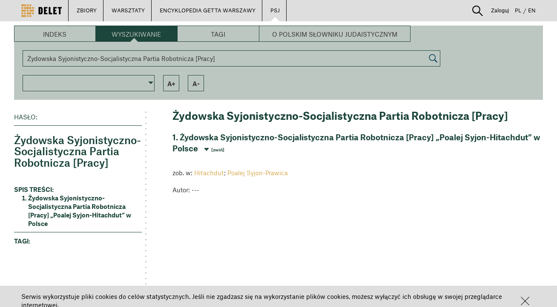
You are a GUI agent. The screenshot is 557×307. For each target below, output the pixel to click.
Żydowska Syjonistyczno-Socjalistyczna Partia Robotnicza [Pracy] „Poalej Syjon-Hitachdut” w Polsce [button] (79, 210)
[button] (525, 301)
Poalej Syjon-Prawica (257, 173)
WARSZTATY (128, 10)
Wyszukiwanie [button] (136, 34)
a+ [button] (171, 83)
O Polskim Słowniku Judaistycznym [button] (334, 34)
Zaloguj (500, 10)
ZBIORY (87, 10)
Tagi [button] (218, 34)
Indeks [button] (54, 34)
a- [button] (196, 83)
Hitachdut (209, 173)
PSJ (275, 10)
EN (532, 10)
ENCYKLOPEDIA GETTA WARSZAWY (208, 10)
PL (518, 10)
